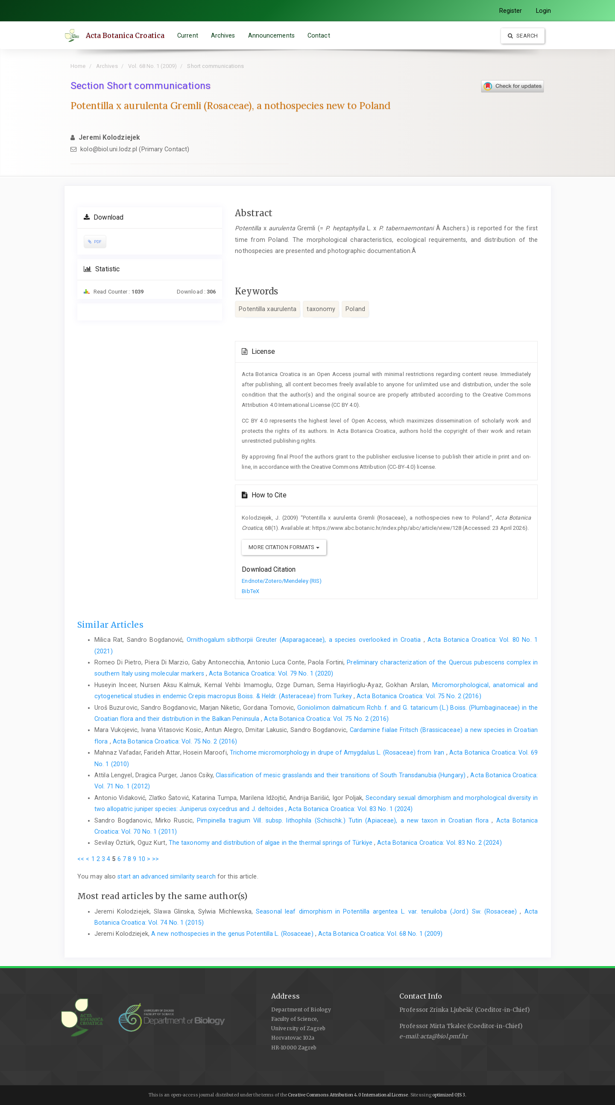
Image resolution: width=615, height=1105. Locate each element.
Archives (223, 35)
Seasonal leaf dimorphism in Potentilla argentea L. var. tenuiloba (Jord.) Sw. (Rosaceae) (388, 911)
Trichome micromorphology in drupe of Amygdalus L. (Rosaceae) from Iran (338, 752)
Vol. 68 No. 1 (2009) (152, 66)
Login (543, 10)
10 (141, 858)
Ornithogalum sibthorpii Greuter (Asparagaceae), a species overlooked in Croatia (305, 639)
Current (188, 35)
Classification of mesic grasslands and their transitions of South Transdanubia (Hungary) (341, 775)
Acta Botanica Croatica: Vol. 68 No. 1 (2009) (380, 933)
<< (80, 858)
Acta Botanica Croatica (125, 35)
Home (77, 66)
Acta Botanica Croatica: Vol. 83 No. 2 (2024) (439, 842)
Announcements (272, 35)
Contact (319, 35)
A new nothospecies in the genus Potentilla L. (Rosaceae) (233, 933)
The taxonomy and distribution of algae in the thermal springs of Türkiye (271, 842)
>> (155, 858)
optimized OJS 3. (449, 1095)
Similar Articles (110, 625)
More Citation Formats (284, 547)
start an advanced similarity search (166, 876)
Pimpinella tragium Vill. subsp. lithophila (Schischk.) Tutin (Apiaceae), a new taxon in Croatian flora (344, 820)
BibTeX (250, 591)
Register (510, 10)
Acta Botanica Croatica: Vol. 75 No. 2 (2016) (419, 696)
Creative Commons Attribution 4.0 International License (348, 1095)
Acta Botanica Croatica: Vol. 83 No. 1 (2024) (350, 808)
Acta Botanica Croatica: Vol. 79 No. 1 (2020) (271, 673)
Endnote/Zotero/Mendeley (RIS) (282, 581)
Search (523, 35)
